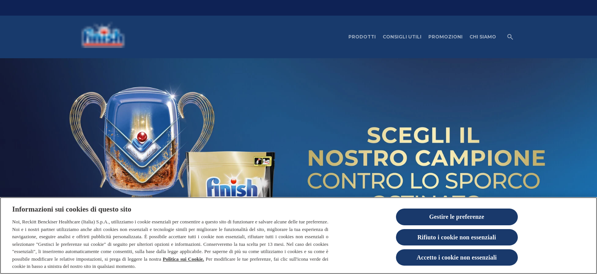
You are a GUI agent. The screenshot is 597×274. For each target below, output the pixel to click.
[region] (298, 235)
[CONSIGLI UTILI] (402, 37)
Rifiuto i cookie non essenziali (456, 237)
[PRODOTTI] (362, 37)
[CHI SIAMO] (482, 37)
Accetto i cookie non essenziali (456, 257)
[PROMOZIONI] (445, 37)
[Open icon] (510, 37)
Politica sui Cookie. (183, 259)
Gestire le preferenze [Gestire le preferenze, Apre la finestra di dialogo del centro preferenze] (456, 216)
